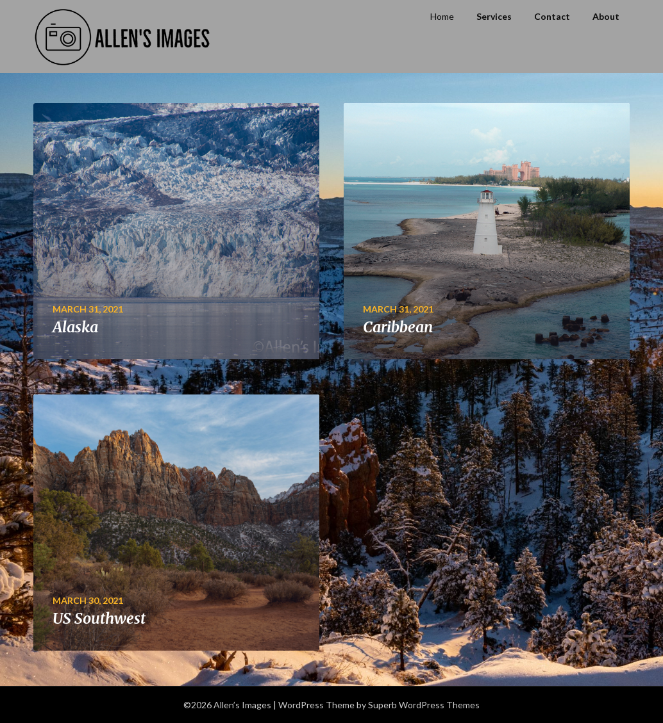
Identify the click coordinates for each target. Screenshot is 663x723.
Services (494, 16)
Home (442, 16)
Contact (552, 16)
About (605, 16)
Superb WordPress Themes (424, 704)
